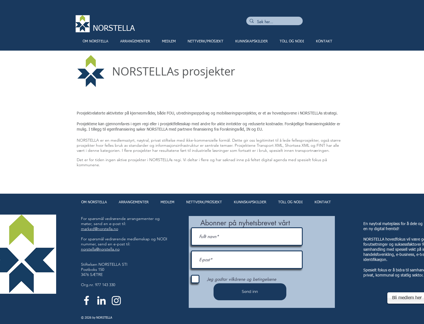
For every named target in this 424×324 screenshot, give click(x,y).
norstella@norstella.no (100, 249)
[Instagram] (116, 300)
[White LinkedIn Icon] (101, 300)
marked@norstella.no (99, 228)
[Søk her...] (274, 22)
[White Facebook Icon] (86, 300)
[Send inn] (250, 291)
